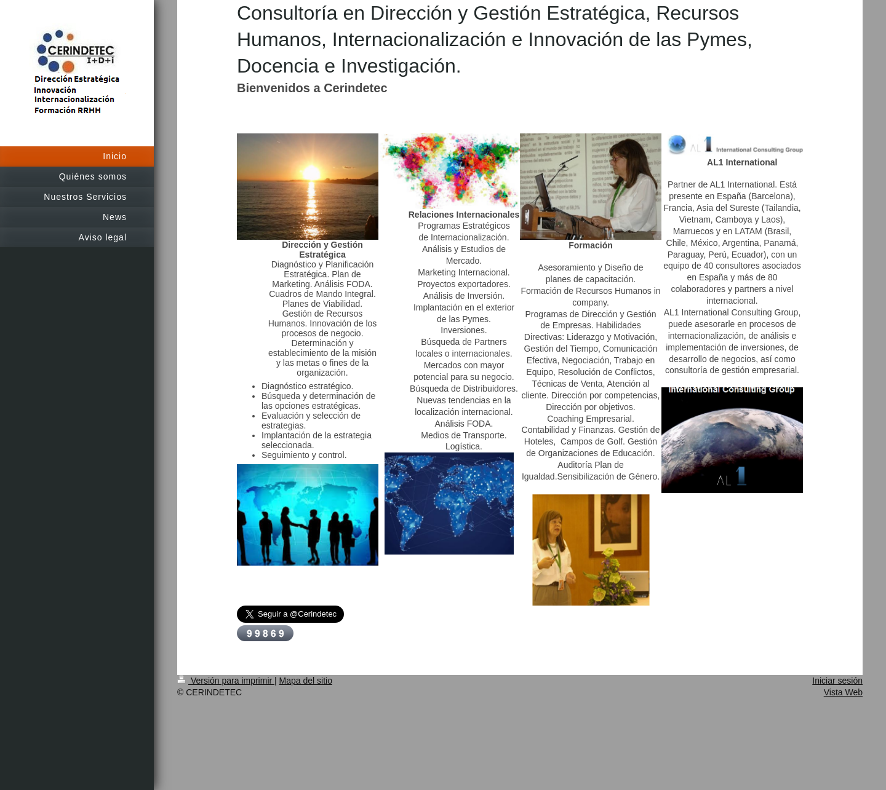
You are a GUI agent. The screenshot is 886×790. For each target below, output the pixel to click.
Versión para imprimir (225, 680)
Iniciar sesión (837, 680)
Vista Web (843, 692)
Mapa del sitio (305, 680)
